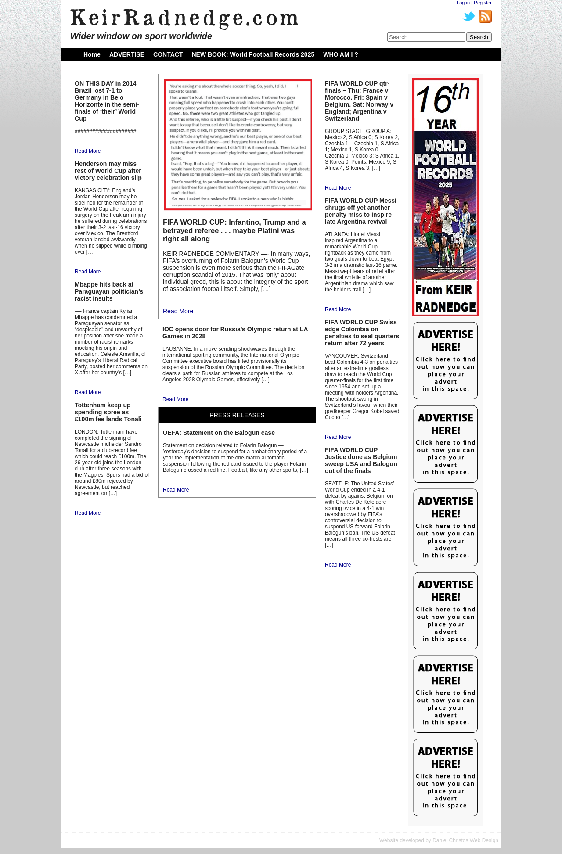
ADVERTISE (126, 54)
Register (483, 2)
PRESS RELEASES (236, 415)
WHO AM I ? (340, 54)
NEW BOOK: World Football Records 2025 (252, 54)
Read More (88, 151)
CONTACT (168, 54)
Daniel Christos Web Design (465, 840)
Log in (463, 2)
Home (92, 54)
